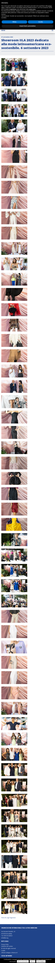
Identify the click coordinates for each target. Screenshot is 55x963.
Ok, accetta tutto (23, 961)
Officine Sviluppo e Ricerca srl (9, 952)
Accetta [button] (40, 22)
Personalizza (41, 961)
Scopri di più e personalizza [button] (27, 26)
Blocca (32, 961)
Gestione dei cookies (7, 946)
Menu (3, 30)
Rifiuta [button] (14, 22)
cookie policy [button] (32, 9)
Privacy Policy (5, 944)
